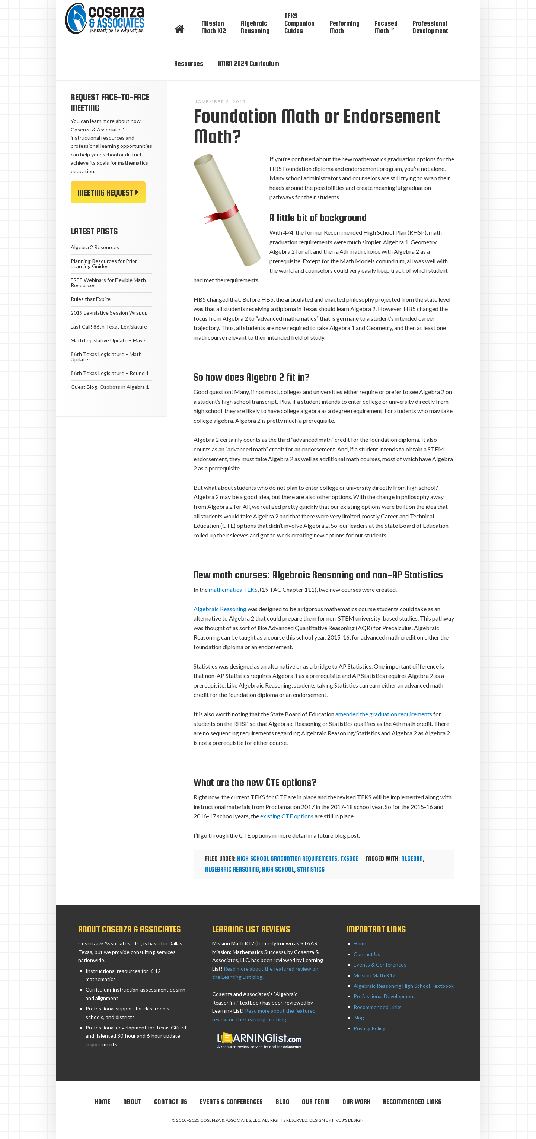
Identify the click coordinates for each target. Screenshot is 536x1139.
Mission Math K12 (375, 975)
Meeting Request (105, 192)
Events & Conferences (380, 964)
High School (278, 869)
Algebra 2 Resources (95, 247)
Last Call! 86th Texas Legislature (109, 326)
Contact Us (367, 954)
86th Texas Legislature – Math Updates (106, 356)
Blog (359, 1017)
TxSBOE (349, 858)
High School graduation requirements (287, 858)
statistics (311, 869)
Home (360, 943)
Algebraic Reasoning (220, 608)
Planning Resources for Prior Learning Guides (104, 263)
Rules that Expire (91, 299)
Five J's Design (348, 1120)
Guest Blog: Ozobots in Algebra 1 (110, 387)
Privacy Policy (369, 1028)
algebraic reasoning (232, 869)
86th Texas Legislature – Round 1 (110, 373)
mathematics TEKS (233, 589)
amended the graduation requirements (383, 713)
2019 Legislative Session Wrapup (109, 313)
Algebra (412, 858)
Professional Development (384, 996)
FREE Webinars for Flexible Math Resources (108, 282)
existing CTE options (286, 815)
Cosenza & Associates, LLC (111, 18)
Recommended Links (378, 1007)
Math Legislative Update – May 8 (109, 340)
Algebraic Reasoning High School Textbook (404, 986)
